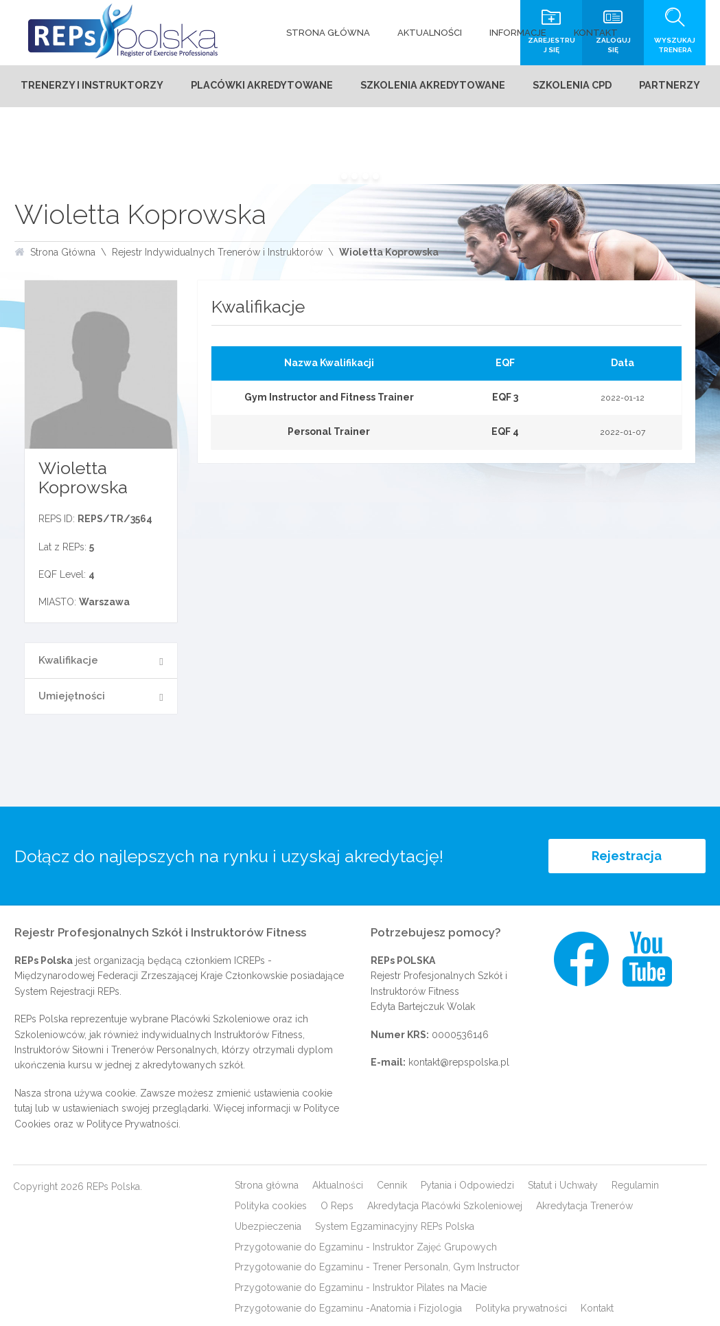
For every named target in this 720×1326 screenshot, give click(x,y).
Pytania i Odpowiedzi (467, 1185)
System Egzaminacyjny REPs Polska (394, 1226)
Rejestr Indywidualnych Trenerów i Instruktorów (217, 252)
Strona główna (267, 1185)
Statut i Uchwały (563, 1185)
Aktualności (337, 1185)
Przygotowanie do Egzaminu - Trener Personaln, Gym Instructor (377, 1266)
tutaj (23, 1108)
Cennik (392, 1185)
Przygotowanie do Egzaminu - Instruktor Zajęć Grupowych (366, 1246)
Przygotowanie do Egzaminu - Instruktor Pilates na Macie (361, 1287)
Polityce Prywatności (132, 1124)
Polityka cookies (271, 1205)
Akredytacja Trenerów (584, 1205)
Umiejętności (71, 696)
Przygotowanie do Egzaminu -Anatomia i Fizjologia (348, 1308)
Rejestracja (627, 856)
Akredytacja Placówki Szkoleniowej (444, 1205)
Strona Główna (62, 252)
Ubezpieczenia (268, 1226)
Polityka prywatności (521, 1308)
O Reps (337, 1205)
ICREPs (249, 960)
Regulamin (635, 1185)
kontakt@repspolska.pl (458, 1062)
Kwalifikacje (68, 660)
